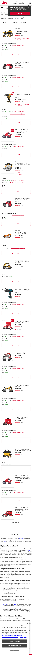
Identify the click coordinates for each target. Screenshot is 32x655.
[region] (14, 638)
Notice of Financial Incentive (15, 635)
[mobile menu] (2, 8)
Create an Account (20, 7)
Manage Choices (14, 650)
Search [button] (8, 8)
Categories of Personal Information (10, 637)
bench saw (28, 550)
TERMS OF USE (5, 635)
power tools (21, 538)
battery (15, 604)
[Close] (27, 623)
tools (5, 541)
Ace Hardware (5, 13)
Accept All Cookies (15, 641)
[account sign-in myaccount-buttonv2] (30, 3)
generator (5, 604)
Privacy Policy (23, 637)
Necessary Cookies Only (14, 645)
